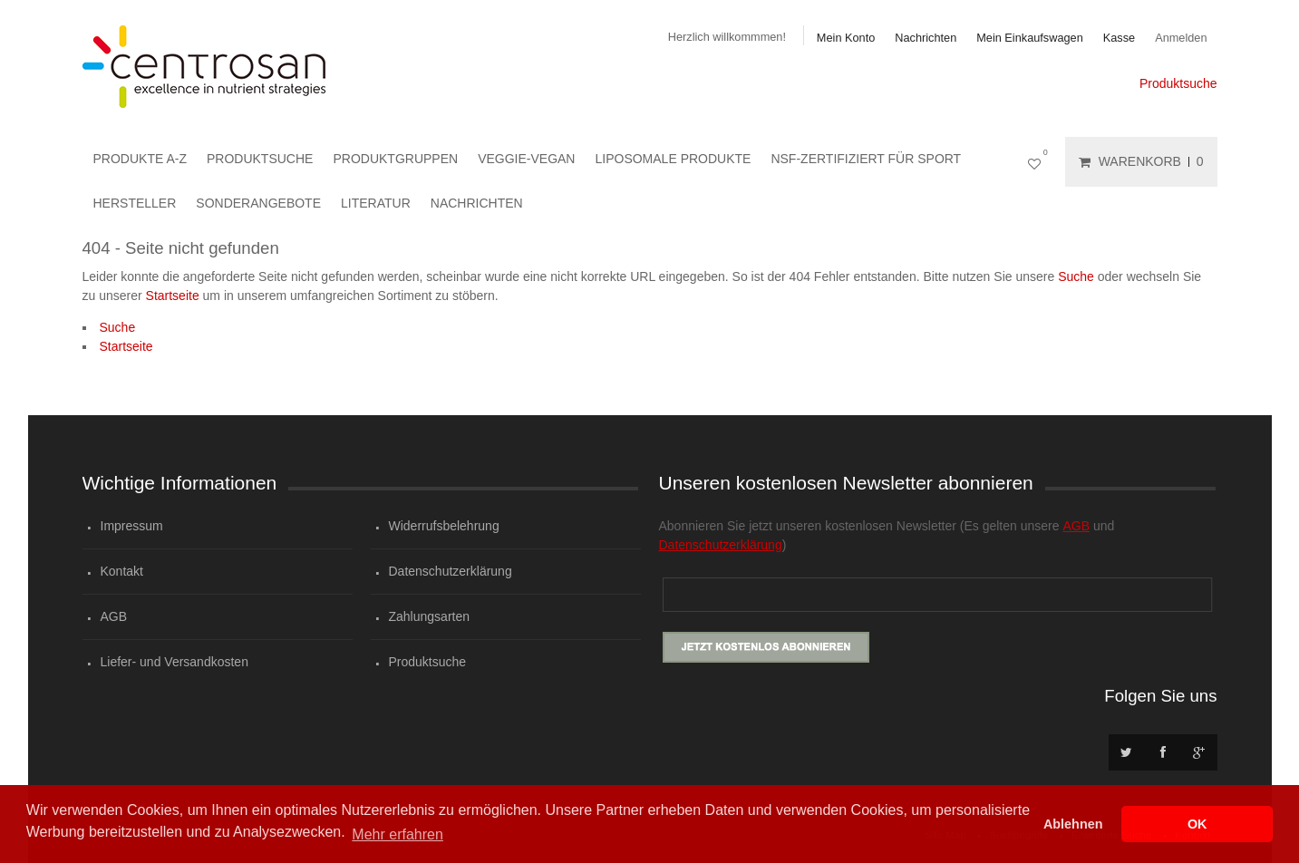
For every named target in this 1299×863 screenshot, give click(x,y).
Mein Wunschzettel (1038, 162)
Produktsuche (1178, 83)
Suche (1076, 276)
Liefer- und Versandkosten (174, 662)
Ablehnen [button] (1073, 824)
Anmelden (1181, 37)
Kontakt (122, 571)
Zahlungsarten (429, 616)
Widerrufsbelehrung (444, 526)
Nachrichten (925, 37)
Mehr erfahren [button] (397, 834)
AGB (114, 616)
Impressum (132, 526)
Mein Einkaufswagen (1029, 37)
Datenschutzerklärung (450, 571)
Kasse (1119, 37)
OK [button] (1197, 824)
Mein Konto (846, 37)
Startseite (172, 295)
